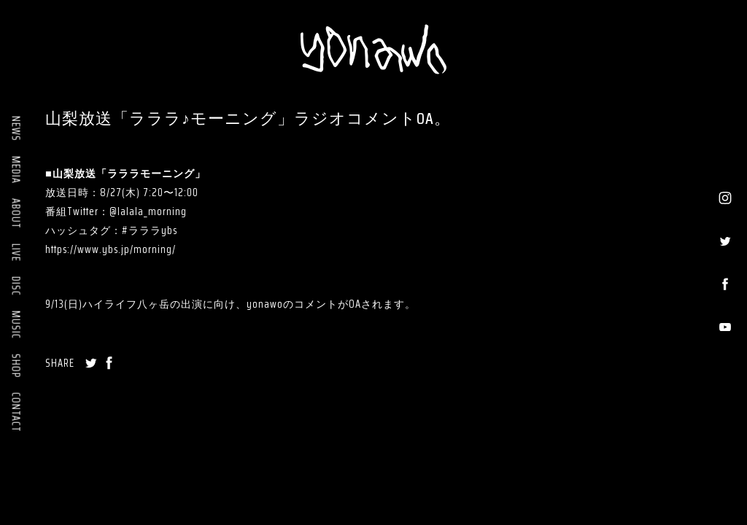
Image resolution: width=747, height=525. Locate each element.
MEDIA (16, 170)
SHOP (16, 366)
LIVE (16, 253)
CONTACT (16, 412)
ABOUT (16, 213)
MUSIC (16, 325)
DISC (16, 286)
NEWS (16, 128)
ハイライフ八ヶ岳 (126, 304)
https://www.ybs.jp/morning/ (110, 249)
